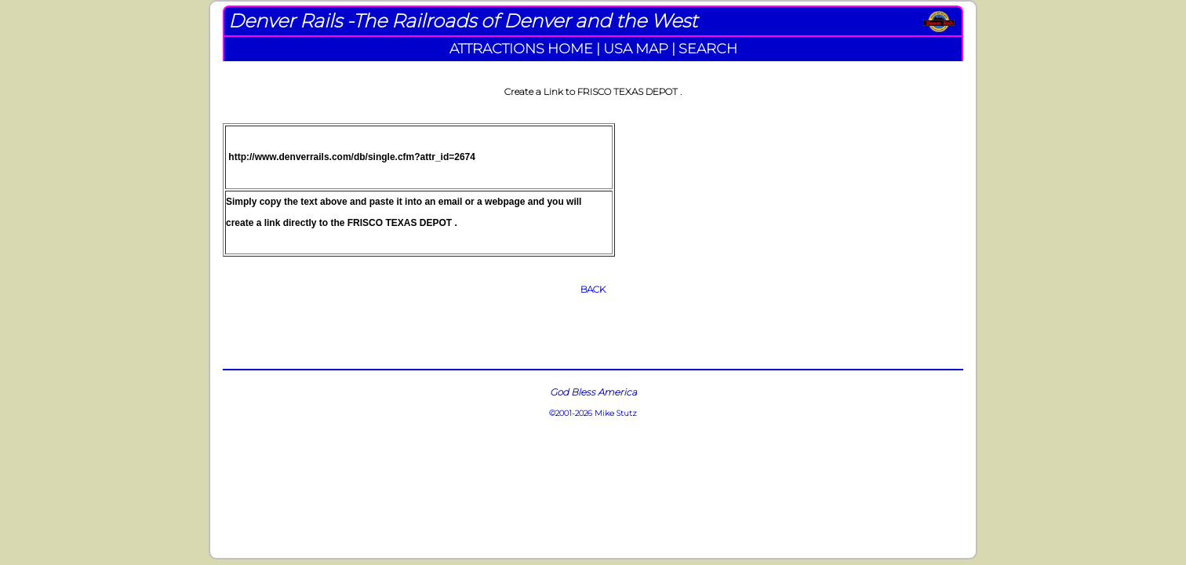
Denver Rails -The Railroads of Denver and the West (462, 20)
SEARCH (707, 48)
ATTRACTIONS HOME (521, 48)
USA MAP (635, 48)
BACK (593, 289)
